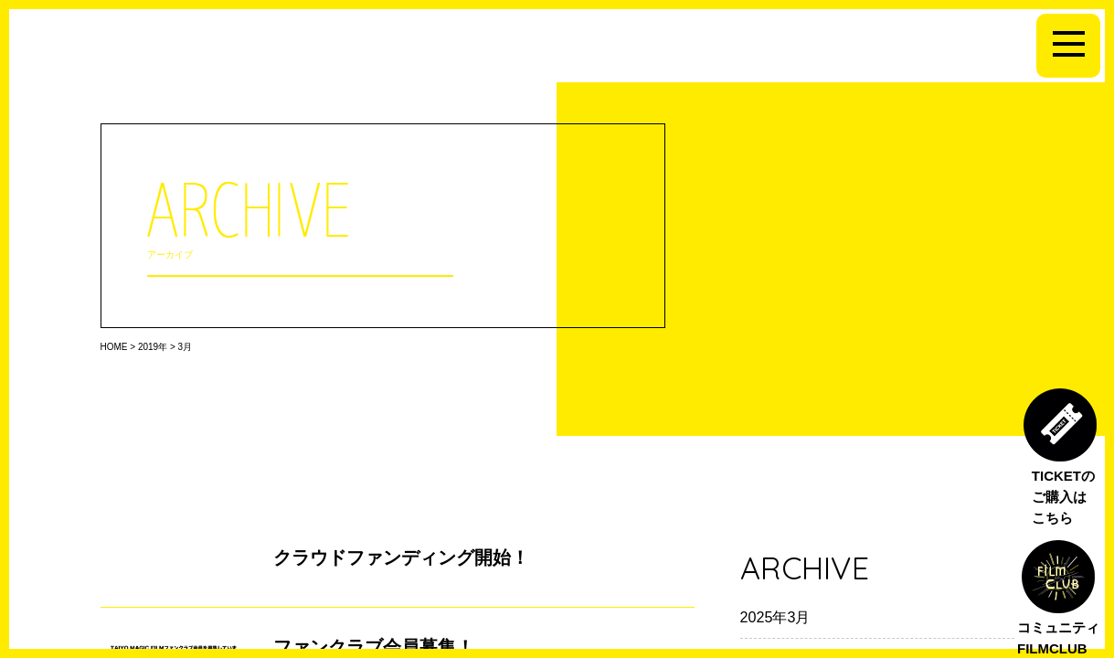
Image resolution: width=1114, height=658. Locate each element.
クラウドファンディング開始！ (401, 557)
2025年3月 (775, 617)
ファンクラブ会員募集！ (373, 647)
